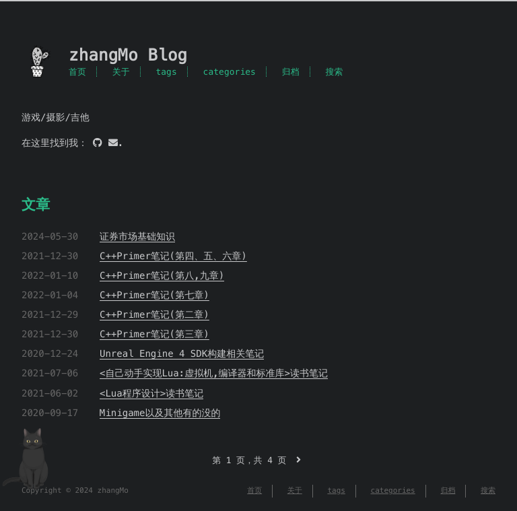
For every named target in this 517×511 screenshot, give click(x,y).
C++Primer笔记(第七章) (154, 295)
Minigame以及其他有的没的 (160, 413)
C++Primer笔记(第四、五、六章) (173, 256)
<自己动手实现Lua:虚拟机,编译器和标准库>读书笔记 (214, 373)
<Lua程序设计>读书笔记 (151, 393)
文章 (36, 204)
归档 (291, 71)
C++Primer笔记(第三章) (154, 334)
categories (229, 71)
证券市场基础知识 (137, 236)
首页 (77, 71)
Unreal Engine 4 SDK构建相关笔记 (182, 353)
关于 (121, 71)
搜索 (334, 71)
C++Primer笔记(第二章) (154, 314)
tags (166, 71)
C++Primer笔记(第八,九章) (162, 275)
